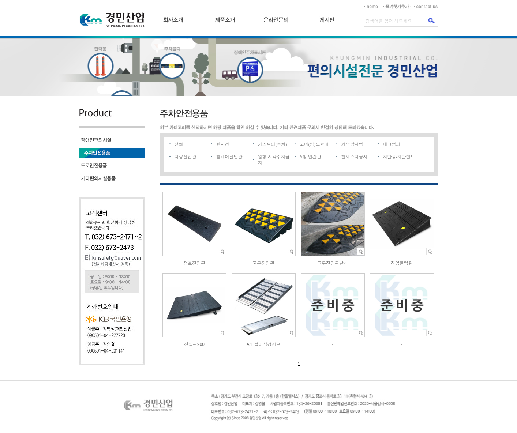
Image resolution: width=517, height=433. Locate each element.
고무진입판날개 (332, 263)
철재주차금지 (354, 156)
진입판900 (194, 344)
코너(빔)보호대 (314, 144)
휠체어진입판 (229, 156)
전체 (179, 144)
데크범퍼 (392, 144)
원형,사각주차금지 (274, 160)
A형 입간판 (310, 156)
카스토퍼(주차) (272, 144)
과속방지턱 (352, 144)
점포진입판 (194, 263)
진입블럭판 (402, 263)
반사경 (222, 144)
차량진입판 (185, 156)
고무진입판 (263, 263)
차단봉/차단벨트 (399, 156)
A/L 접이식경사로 (264, 344)
